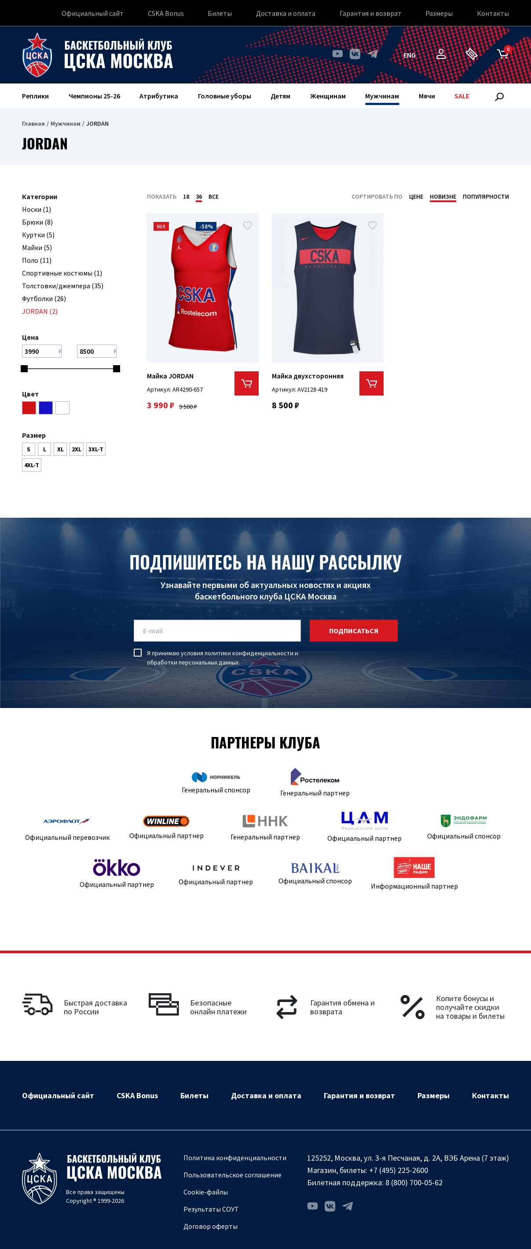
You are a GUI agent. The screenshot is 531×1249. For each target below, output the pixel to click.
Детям (280, 95)
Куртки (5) (38, 234)
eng (409, 55)
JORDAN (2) (40, 311)
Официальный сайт (93, 13)
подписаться (353, 630)
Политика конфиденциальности (234, 1157)
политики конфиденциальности (249, 653)
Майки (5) (37, 247)
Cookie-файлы (205, 1191)
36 (199, 196)
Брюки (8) (37, 222)
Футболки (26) (44, 298)
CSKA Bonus (166, 13)
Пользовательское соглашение (232, 1174)
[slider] (24, 368)
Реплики (35, 95)
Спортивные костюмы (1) (62, 273)
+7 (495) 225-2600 (398, 1170)
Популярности (486, 196)
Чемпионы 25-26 (94, 95)
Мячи (427, 95)
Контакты (493, 13)
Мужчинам (382, 95)
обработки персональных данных (192, 662)
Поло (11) (36, 260)
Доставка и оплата (285, 13)
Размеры (439, 13)
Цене (416, 196)
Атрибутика (158, 95)
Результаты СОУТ (211, 1209)
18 (186, 196)
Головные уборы (224, 95)
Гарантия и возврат (371, 13)
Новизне (443, 196)
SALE (461, 95)
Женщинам (328, 95)
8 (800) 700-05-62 (414, 1182)
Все (214, 196)
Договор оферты (210, 1226)
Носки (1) (36, 209)
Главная (33, 123)
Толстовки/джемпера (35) (62, 285)
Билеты (220, 13)
